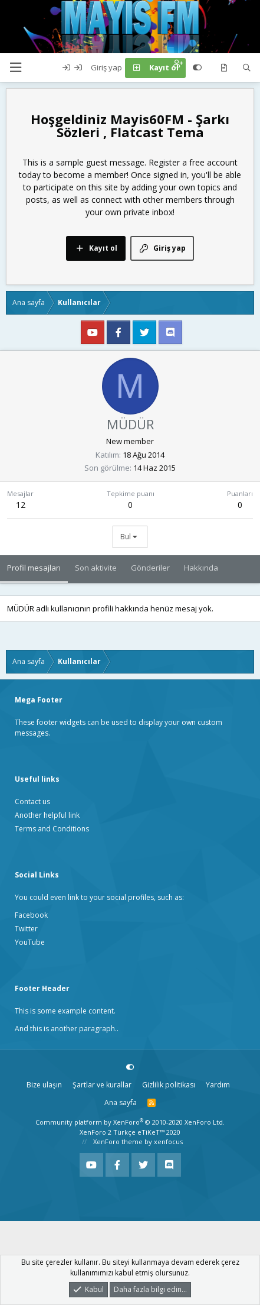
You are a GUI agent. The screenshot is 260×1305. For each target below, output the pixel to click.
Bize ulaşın (44, 1085)
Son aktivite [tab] (96, 567)
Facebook (31, 915)
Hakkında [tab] (201, 567)
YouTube (30, 942)
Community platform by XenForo (130, 1122)
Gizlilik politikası (168, 1085)
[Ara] (247, 68)
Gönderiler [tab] (150, 567)
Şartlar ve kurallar (102, 1085)
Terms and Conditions (52, 829)
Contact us (32, 801)
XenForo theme (118, 1141)
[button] (15, 67)
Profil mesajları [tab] (34, 567)
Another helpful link (47, 815)
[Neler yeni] (224, 68)
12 (20, 504)
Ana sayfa (120, 1102)
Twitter (26, 929)
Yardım (218, 1085)
